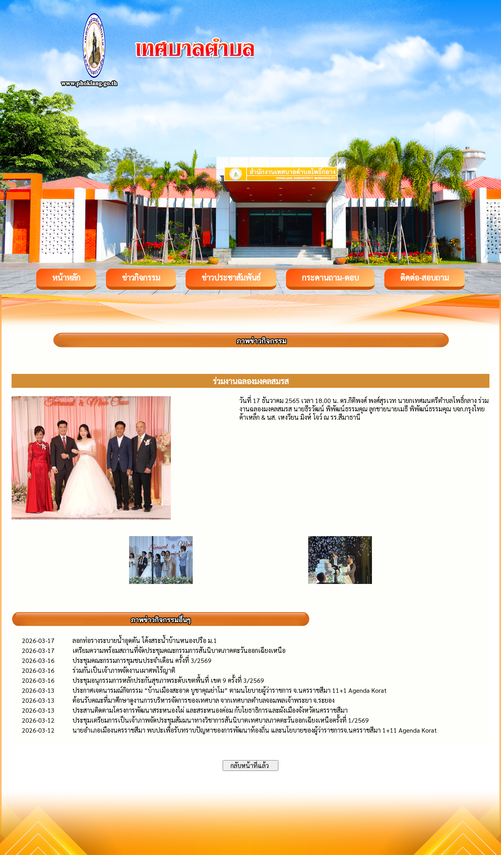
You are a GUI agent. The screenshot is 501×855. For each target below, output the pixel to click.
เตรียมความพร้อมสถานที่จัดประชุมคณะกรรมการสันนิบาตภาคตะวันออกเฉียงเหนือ (179, 650)
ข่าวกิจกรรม (141, 277)
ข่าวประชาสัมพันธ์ (231, 277)
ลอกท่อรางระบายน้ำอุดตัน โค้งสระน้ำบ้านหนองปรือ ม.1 (144, 640)
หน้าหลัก (66, 277)
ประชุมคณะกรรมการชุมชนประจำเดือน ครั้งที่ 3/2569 (141, 660)
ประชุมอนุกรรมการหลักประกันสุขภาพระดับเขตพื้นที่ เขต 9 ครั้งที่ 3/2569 (168, 680)
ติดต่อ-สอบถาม (424, 277)
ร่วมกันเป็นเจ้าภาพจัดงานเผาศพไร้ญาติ (123, 670)
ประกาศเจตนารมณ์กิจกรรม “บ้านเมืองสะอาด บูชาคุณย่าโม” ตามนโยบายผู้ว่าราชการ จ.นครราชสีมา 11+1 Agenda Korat (229, 690)
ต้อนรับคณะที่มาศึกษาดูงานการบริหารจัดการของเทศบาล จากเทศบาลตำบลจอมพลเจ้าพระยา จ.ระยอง (203, 700)
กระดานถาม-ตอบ (330, 277)
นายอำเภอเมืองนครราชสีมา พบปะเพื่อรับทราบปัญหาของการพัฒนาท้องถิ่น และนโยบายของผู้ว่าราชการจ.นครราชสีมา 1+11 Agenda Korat (254, 730)
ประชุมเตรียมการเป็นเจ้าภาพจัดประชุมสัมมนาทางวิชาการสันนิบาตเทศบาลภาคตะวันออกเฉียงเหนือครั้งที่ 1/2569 (220, 720)
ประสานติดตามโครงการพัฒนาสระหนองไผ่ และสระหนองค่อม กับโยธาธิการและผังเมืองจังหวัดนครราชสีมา (210, 710)
